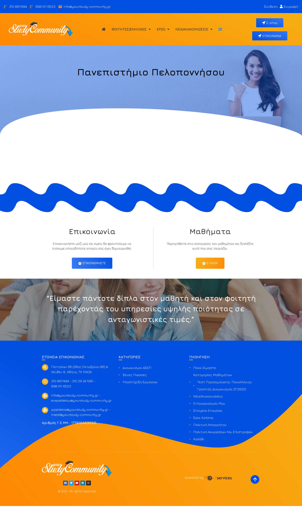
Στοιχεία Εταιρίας (207, 429)
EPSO (163, 29)
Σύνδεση (270, 7)
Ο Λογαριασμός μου (209, 421)
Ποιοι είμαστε (204, 386)
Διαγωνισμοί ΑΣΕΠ (137, 386)
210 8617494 (60, 399)
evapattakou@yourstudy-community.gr (81, 418)
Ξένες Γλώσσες (135, 393)
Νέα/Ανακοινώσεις (194, 29)
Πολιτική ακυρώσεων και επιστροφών (223, 450)
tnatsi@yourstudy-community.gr (76, 433)
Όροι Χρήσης (203, 436)
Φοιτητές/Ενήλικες (131, 29)
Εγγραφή (289, 7)
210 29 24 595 (82, 399)
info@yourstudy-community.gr (74, 413)
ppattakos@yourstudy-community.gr (79, 428)
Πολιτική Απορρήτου (209, 443)
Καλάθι (198, 457)
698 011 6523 (61, 404)
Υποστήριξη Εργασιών (140, 400)
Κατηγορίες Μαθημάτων (212, 393)
